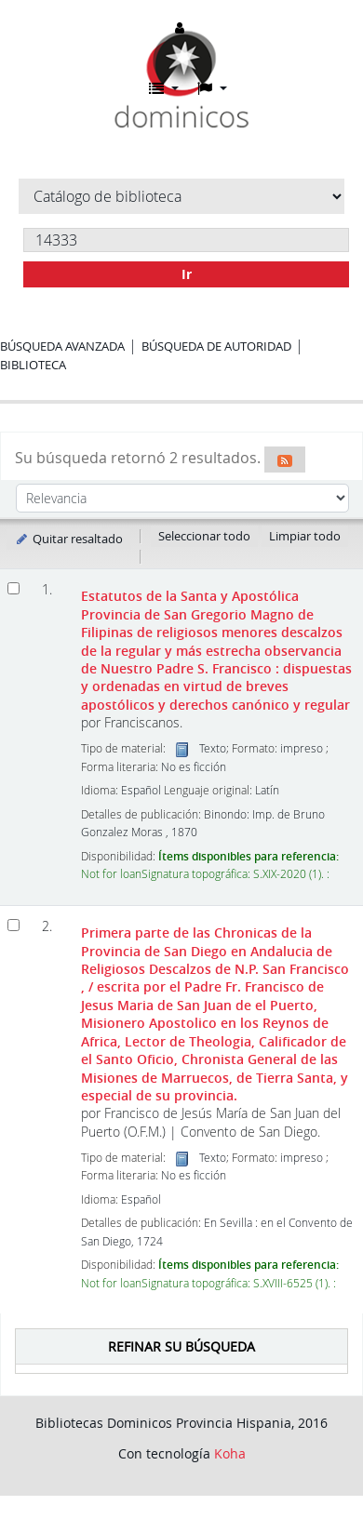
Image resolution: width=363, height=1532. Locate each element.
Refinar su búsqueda (181, 1346)
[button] (164, 88)
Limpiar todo (305, 535)
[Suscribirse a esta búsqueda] (284, 459)
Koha (230, 1453)
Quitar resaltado (68, 538)
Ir (187, 274)
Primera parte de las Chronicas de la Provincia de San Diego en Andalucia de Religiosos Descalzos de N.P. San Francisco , (215, 1014)
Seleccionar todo (204, 535)
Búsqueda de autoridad (216, 346)
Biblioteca (33, 364)
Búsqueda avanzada (62, 346)
